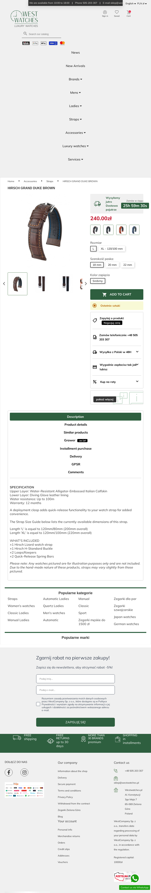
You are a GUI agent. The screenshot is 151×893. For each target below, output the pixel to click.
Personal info (65, 829)
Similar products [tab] (76, 432)
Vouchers (63, 862)
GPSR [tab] (76, 464)
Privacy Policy (65, 797)
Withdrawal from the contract (74, 803)
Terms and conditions (69, 790)
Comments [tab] (76, 472)
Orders (61, 842)
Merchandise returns (69, 836)
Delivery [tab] (76, 456)
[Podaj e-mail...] (75, 690)
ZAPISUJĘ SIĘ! (75, 722)
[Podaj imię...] (75, 678)
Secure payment (67, 784)
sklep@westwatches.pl (126, 782)
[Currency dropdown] (142, 3)
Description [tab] (75, 417)
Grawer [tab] (75, 440)
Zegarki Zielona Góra (69, 810)
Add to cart (116, 294)
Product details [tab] (75, 424)
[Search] (41, 34)
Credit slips (64, 849)
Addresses (63, 855)
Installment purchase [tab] (76, 448)
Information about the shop (72, 771)
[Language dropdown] (131, 4)
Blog (60, 816)
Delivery (62, 777)
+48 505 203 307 (134, 770)
